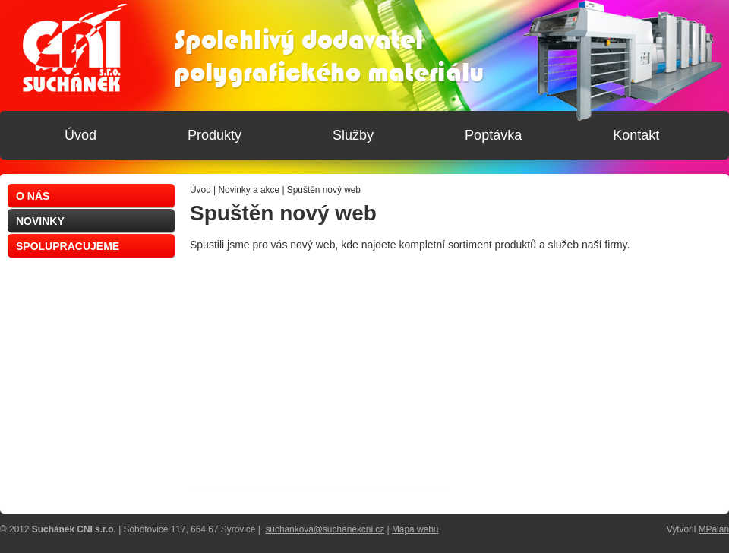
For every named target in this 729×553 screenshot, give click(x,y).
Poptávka (493, 135)
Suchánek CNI (75, 48)
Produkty (214, 135)
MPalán (714, 529)
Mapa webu (415, 529)
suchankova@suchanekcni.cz (324, 529)
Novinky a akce (248, 190)
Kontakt (636, 135)
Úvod (200, 190)
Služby (353, 135)
